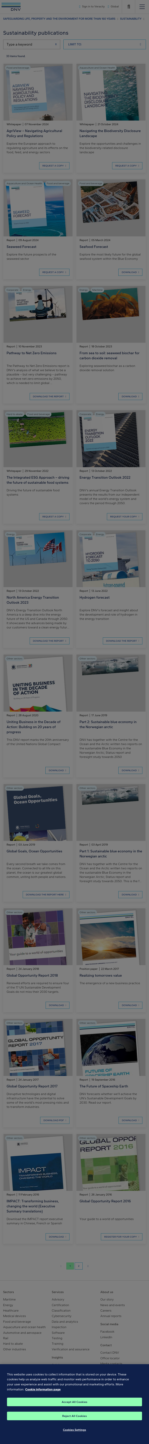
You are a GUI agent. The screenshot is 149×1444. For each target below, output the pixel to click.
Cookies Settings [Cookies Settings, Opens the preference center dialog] (74, 1435)
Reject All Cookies (74, 1421)
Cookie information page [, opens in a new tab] (43, 1395)
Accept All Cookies (74, 1407)
